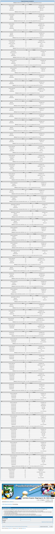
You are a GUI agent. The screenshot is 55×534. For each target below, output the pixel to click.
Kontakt (3, 526)
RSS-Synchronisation (24, 526)
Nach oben (11, 526)
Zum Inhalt (14, 526)
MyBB (17, 528)
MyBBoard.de (10, 528)
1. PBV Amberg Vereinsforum (7, 504)
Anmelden (7, 501)
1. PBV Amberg (7, 526)
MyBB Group (24, 528)
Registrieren (11, 501)
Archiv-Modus (19, 526)
